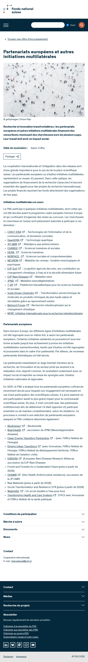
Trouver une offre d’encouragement (26, 39)
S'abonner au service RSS (16, 633)
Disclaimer (8, 657)
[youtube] (33, 644)
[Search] (82, 25)
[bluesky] (12, 644)
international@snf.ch (21, 561)
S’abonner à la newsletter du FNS (19, 626)
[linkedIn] (5, 644)
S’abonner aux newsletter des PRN (20, 630)
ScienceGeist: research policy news (20, 637)
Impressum (21, 657)
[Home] (22, 12)
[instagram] (26, 644)
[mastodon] (19, 644)
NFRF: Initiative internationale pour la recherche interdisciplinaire (45, 313)
